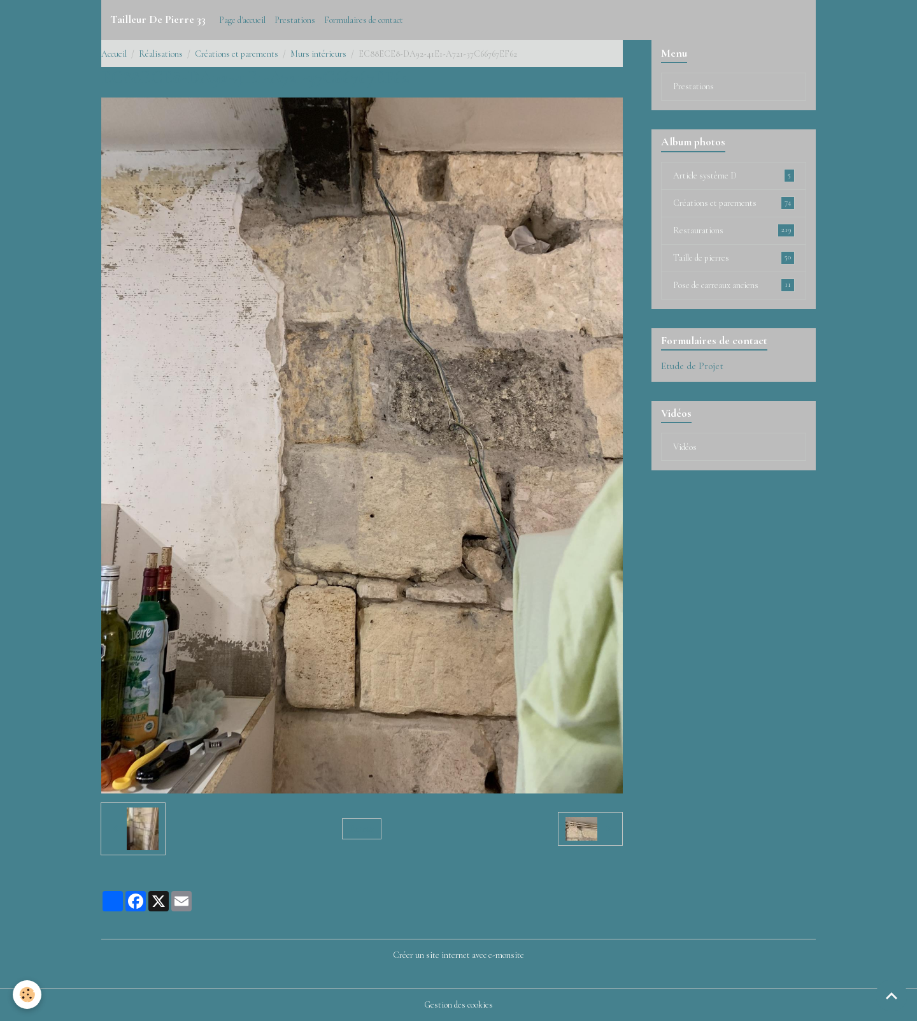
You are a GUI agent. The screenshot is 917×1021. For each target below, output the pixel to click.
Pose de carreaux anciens (734, 285)
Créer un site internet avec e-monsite (458, 955)
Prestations (294, 20)
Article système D (734, 175)
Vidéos (685, 447)
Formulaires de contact (363, 20)
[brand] (158, 19)
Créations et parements (236, 53)
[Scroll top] (891, 995)
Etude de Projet (692, 366)
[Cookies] (27, 994)
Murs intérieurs (318, 53)
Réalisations (161, 53)
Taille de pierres (734, 257)
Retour (362, 828)
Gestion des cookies (458, 1004)
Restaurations (734, 230)
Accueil (114, 53)
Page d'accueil (242, 20)
